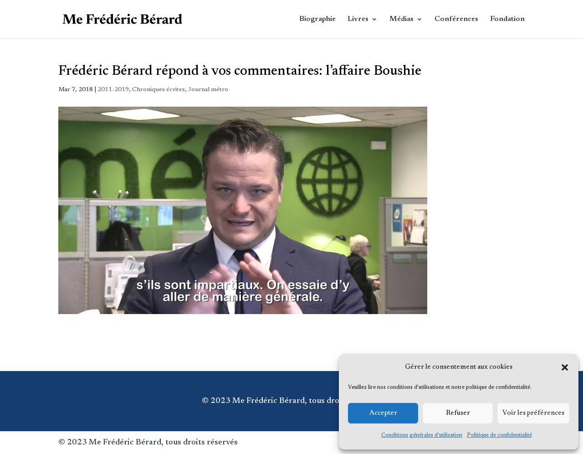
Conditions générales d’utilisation (421, 435)
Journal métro (208, 90)
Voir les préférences (533, 413)
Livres (358, 19)
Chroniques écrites (158, 90)
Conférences (456, 19)
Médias (401, 19)
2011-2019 (113, 90)
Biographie (317, 19)
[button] (564, 367)
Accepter (383, 413)
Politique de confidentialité (499, 435)
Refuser (458, 413)
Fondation (507, 19)
